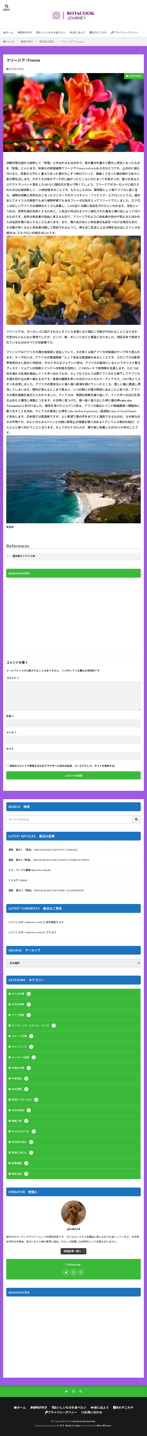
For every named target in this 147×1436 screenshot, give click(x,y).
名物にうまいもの (25, 1100)
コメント (12, 678)
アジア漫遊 (21, 1015)
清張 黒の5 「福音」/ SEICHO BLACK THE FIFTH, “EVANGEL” (43, 849)
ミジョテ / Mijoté (17, 880)
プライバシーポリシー (124, 32)
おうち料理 (21, 994)
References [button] (17, 545)
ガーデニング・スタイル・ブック (34, 1026)
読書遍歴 (20, 1163)
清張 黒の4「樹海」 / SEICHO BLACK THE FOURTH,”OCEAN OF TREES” (49, 859)
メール (11, 732)
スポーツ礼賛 (22, 1036)
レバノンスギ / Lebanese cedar (25, 922)
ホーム (8, 32)
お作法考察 (21, 1004)
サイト (10, 749)
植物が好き (25, 32)
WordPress (104, 1425)
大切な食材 (21, 1110)
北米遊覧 (20, 1089)
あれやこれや (98, 32)
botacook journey (84, 1421)
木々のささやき (24, 1131)
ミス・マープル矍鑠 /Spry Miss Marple (29, 870)
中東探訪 (20, 1078)
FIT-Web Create (70, 1425)
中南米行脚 (21, 1068)
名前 (10, 716)
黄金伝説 (20, 1174)
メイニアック (22, 1047)
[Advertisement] (73, 616)
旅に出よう (77, 32)
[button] (62, 357)
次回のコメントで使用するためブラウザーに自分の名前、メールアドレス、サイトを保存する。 (63, 766)
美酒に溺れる (22, 1153)
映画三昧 (20, 1121)
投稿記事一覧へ (72, 1251)
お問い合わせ (92, 1412)
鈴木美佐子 (52, 922)
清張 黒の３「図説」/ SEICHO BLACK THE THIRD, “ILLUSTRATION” (46, 890)
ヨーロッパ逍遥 (24, 1057)
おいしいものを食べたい (51, 32)
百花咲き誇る (46, 41)
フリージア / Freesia (72, 41)
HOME (10, 41)
